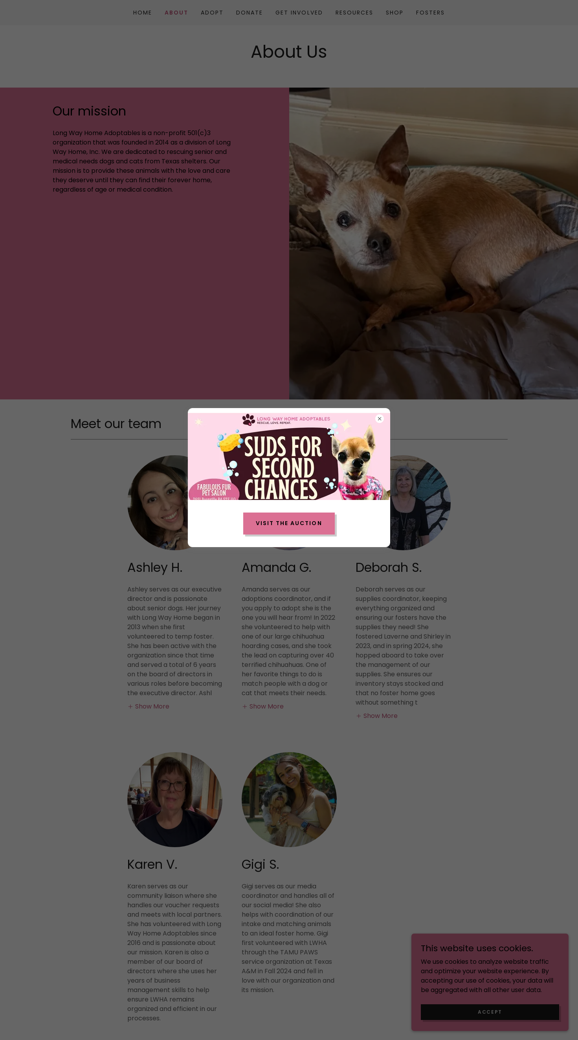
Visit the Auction (289, 523)
